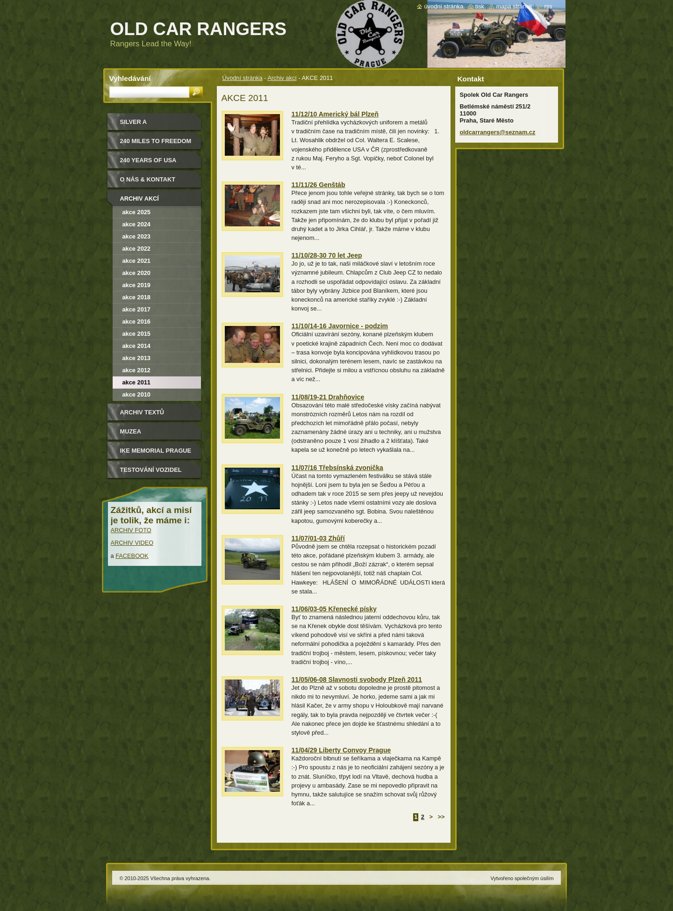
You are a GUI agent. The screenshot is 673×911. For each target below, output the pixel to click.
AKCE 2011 (136, 382)
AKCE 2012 (136, 370)
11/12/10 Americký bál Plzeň (335, 114)
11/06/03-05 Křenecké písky (334, 609)
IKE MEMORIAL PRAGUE (156, 450)
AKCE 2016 (136, 321)
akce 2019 (136, 285)
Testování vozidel (151, 469)
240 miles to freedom (156, 141)
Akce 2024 (136, 224)
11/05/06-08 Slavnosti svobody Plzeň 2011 (357, 679)
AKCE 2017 (136, 309)
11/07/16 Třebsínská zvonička (337, 467)
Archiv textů (142, 412)
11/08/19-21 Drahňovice (328, 397)
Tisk (479, 6)
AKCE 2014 (136, 345)
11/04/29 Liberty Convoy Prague (341, 750)
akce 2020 (136, 272)
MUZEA (131, 431)
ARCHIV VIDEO (132, 542)
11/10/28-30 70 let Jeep (327, 255)
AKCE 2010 (136, 394)
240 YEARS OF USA (148, 160)
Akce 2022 (136, 248)
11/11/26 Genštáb (318, 184)
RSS (548, 6)
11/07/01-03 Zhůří (318, 538)
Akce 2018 (136, 297)
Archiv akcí (282, 77)
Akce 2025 (136, 212)
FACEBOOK (131, 555)
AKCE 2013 (136, 358)
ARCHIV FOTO (131, 530)
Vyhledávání (130, 78)
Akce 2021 (136, 260)
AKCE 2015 (136, 333)
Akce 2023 (136, 236)
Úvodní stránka (242, 77)
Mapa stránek (514, 6)
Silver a (133, 121)
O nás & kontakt (147, 179)
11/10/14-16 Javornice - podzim (340, 326)
